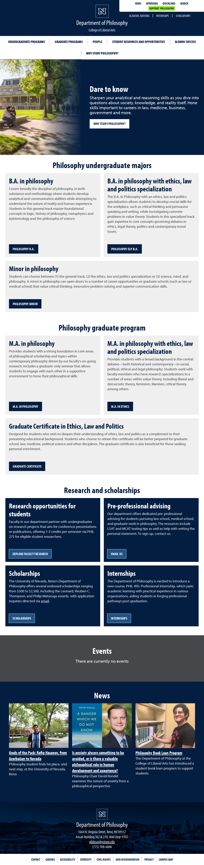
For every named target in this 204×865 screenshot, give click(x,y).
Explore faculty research (30, 554)
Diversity (85, 859)
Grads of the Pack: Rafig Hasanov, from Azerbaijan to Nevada (38, 755)
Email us (117, 554)
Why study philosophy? (102, 53)
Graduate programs (69, 41)
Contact (35, 859)
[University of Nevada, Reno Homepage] (102, 814)
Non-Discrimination (127, 859)
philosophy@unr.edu (102, 841)
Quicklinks (169, 3)
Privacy (149, 859)
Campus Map (166, 859)
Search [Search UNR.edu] (184, 3)
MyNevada (152, 3)
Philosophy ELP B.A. (124, 249)
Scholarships (183, 16)
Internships (162, 16)
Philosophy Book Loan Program (158, 753)
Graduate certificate (27, 466)
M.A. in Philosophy (25, 406)
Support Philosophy (161, 8)
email (45, 601)
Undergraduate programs (26, 41)
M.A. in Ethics (120, 406)
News (138, 3)
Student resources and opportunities (138, 41)
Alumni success (185, 41)
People (97, 41)
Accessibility (67, 859)
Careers (50, 859)
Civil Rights (104, 859)
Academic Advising (139, 16)
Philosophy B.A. (23, 249)
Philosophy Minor (25, 304)
